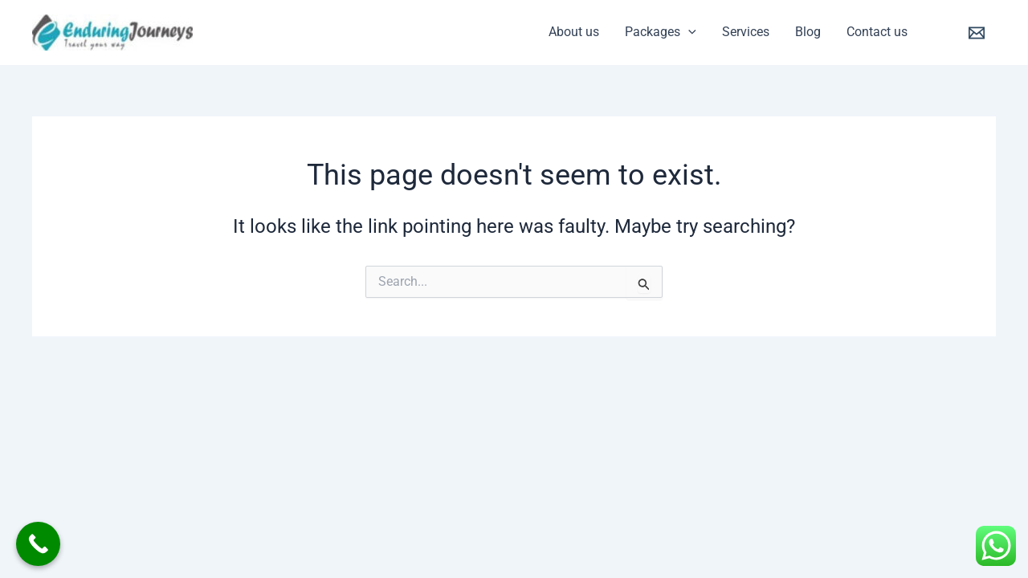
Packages (660, 32)
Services (745, 31)
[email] (979, 33)
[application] (688, 32)
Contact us (877, 31)
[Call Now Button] (38, 544)
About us (574, 31)
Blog (808, 31)
